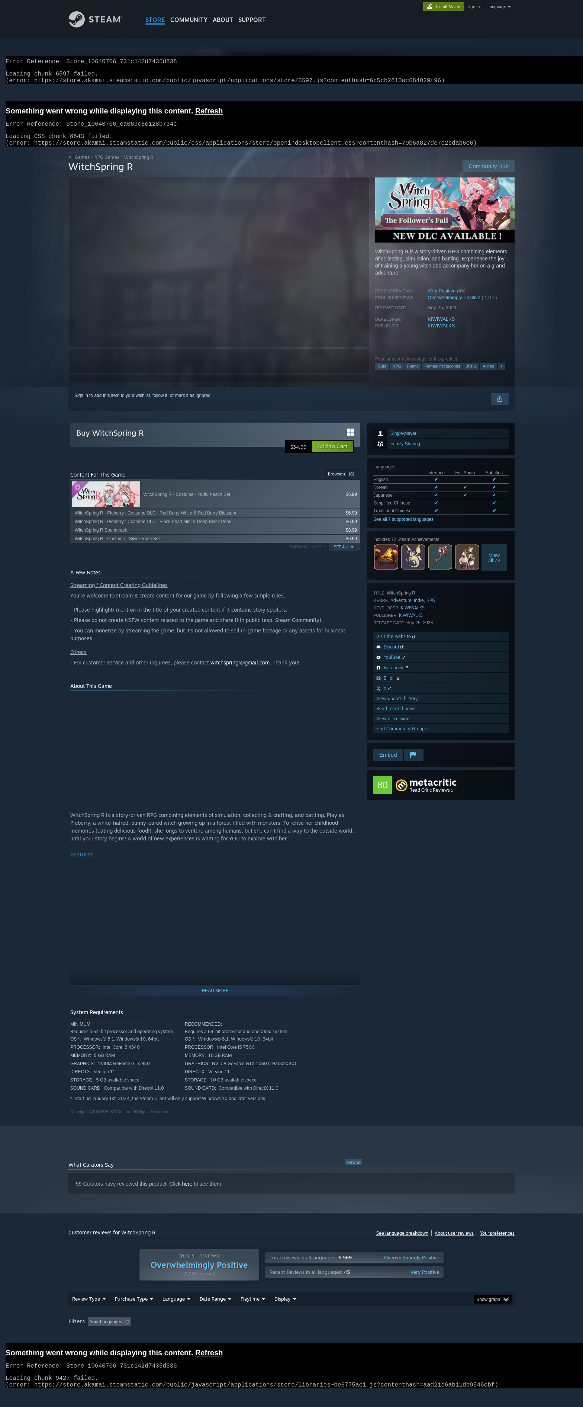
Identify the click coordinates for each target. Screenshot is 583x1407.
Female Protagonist (442, 375)
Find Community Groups (401, 737)
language (497, 6)
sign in (473, 6)
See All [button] (341, 556)
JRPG (471, 375)
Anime (488, 375)
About (223, 19)
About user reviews (454, 1242)
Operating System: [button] (354, 1336)
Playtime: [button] (238, 1336)
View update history (397, 707)
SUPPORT (252, 19)
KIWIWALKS (441, 328)
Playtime (250, 1313)
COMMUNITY (188, 19)
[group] (291, 1336)
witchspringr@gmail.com (240, 671)
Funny (413, 375)
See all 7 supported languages (403, 528)
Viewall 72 (494, 566)
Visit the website (396, 645)
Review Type (86, 1313)
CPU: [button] (392, 1336)
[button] (333, 455)
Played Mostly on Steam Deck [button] (292, 1336)
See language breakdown (402, 1242)
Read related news (395, 717)
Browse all (341, 482)
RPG (396, 375)
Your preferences (497, 1242)
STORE (155, 19)
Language (173, 1313)
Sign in (81, 404)
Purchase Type (131, 1313)
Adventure (401, 609)
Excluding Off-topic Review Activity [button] (181, 1336)
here (187, 1193)
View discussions (394, 727)
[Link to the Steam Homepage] (101, 25)
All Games (79, 166)
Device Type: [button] (450, 1336)
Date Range (213, 1313)
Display (282, 1313)
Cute (382, 375)
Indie (419, 609)
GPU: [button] (417, 1336)
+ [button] (501, 375)
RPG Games (106, 166)
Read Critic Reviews (429, 799)
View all (354, 1171)
